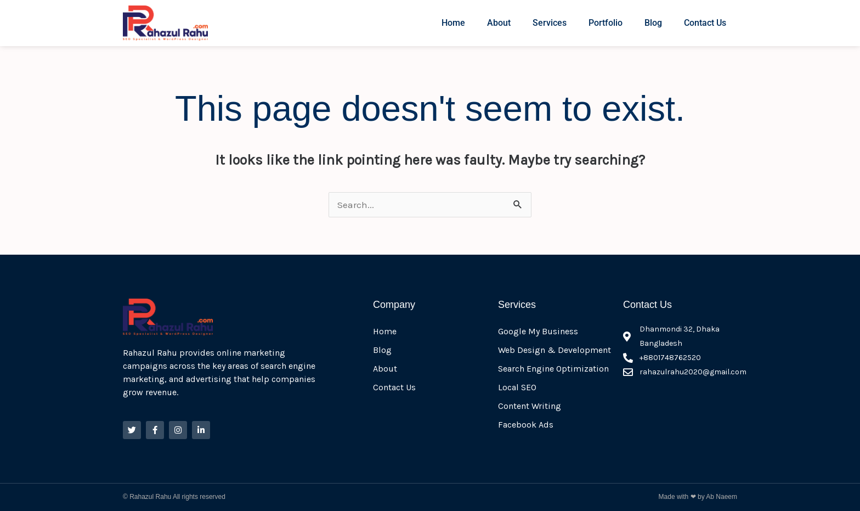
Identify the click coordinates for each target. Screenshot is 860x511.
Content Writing (529, 406)
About (499, 23)
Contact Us (705, 23)
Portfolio (606, 23)
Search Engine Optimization (553, 368)
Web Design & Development (554, 350)
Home (453, 23)
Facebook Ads (525, 424)
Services (550, 23)
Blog (653, 23)
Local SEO (517, 387)
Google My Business (538, 331)
